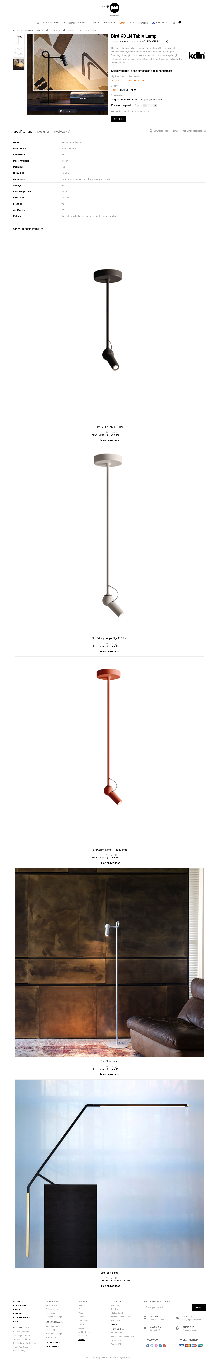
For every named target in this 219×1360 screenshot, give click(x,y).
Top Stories (142, 23)
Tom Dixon (83, 1320)
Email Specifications (194, 131)
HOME (16, 30)
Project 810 (116, 1340)
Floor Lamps (51, 1312)
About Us (18, 1301)
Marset (81, 1316)
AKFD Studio (116, 1332)
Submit (199, 1307)
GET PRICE (118, 119)
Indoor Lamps (51, 30)
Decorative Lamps (51, 23)
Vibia (80, 1312)
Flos (80, 1308)
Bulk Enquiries (21, 1316)
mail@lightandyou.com (192, 1319)
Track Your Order (20, 1345)
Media (131, 23)
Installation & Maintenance (24, 1342)
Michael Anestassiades (121, 1316)
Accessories (69, 23)
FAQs (16, 1320)
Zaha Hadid (116, 1305)
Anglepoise (83, 1327)
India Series (160, 23)
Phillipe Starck (117, 1312)
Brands (82, 23)
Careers (18, 1312)
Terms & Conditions (21, 1338)
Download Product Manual (164, 131)
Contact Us (19, 1304)
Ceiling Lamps (52, 1308)
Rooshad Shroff (118, 1344)
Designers (95, 23)
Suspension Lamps (54, 1316)
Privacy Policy (19, 1349)
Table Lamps (67, 30)
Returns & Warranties (22, 1330)
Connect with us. (157, 1329)
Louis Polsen (84, 1331)
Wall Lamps (51, 1337)
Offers (123, 23)
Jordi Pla (124, 41)
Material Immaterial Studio (122, 1336)
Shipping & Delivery (21, 1334)
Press (16, 1308)
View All (81, 1339)
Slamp (81, 1305)
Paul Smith (115, 1320)
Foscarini (82, 1324)
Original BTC (83, 1335)
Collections (110, 23)
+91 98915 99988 (157, 1319)
